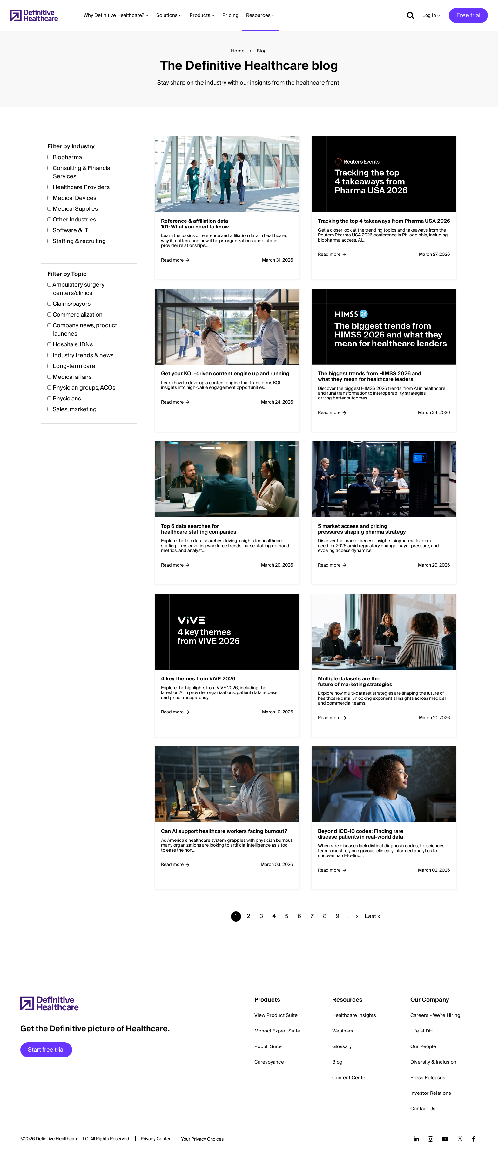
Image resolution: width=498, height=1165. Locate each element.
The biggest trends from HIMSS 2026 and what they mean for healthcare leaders (369, 376)
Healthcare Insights (354, 1015)
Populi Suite (268, 1046)
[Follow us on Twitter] (460, 1139)
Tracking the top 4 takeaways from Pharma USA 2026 (384, 221)
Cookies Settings (202, 1139)
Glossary (342, 1046)
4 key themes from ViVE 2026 (198, 679)
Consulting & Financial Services (82, 172)
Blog (337, 1062)
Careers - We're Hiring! (435, 1015)
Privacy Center (156, 1139)
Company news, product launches (85, 330)
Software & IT (70, 230)
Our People (423, 1046)
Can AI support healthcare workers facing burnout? (224, 832)
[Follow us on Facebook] (474, 1139)
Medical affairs (72, 377)
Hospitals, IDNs (73, 345)
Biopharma (67, 157)
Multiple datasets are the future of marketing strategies (355, 681)
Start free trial (46, 1050)
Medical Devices (74, 198)
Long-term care (74, 366)
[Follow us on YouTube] (445, 1139)
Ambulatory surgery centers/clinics (78, 289)
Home (238, 51)
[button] (249, 544)
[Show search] (408, 15)
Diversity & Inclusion (433, 1062)
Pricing (230, 15)
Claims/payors (72, 304)
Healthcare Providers (81, 187)
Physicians (67, 399)
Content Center (349, 1077)
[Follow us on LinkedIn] (416, 1139)
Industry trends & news (83, 355)
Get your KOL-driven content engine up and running (225, 374)
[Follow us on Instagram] (430, 1139)
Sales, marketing (75, 409)
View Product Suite (276, 1015)
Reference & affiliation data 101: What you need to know (195, 224)
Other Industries (74, 220)
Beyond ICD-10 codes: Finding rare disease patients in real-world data (360, 834)
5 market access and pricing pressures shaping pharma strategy (362, 529)
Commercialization (78, 315)
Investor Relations (430, 1093)
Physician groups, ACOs (84, 388)
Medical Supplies (75, 209)
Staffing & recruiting (79, 241)
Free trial (468, 15)
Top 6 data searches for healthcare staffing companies (198, 529)
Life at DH (421, 1030)
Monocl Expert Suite (277, 1030)
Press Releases (427, 1077)
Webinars (342, 1030)
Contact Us (422, 1108)
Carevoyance (269, 1062)
